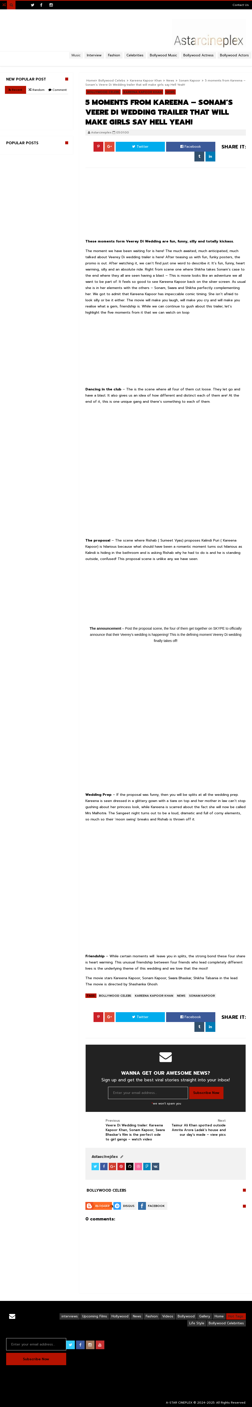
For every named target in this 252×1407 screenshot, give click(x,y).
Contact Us (241, 5)
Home (219, 1316)
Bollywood (186, 1316)
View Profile (103, 1156)
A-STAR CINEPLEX (179, 1402)
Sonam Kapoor (189, 80)
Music (76, 55)
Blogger (102, 1206)
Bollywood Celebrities (226, 1323)
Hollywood (119, 1316)
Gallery (204, 1316)
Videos (167, 1316)
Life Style (196, 1323)
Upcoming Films (94, 1316)
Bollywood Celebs (115, 995)
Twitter (140, 146)
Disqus (128, 1206)
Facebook (190, 146)
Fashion (152, 1316)
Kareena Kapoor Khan (154, 995)
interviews (70, 1316)
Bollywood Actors (234, 55)
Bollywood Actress (198, 55)
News (181, 995)
